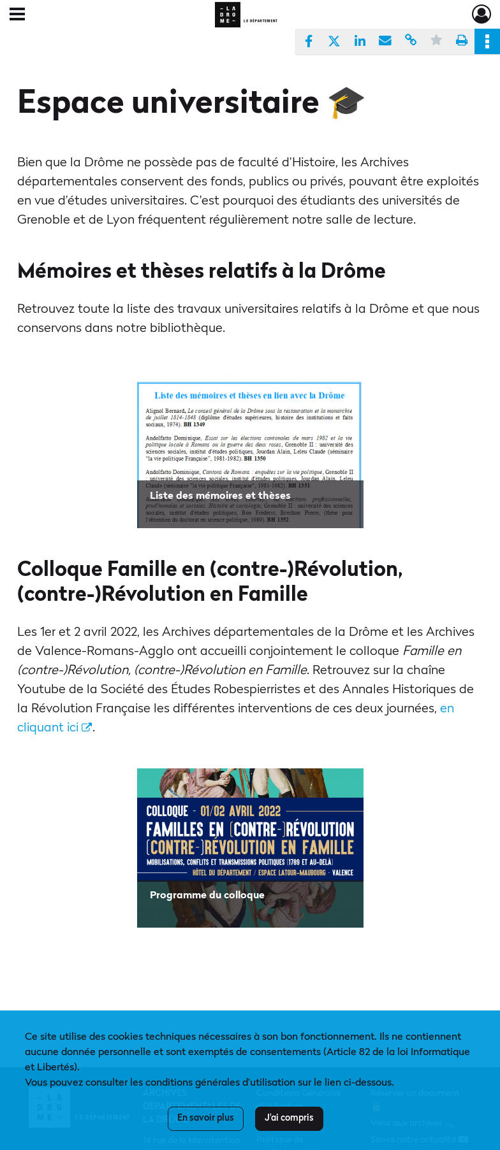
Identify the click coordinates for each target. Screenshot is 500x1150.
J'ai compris (289, 1118)
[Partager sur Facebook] (308, 41)
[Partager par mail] (385, 41)
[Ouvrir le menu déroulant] (17, 15)
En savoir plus (205, 1118)
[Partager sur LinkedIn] (359, 41)
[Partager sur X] (334, 41)
